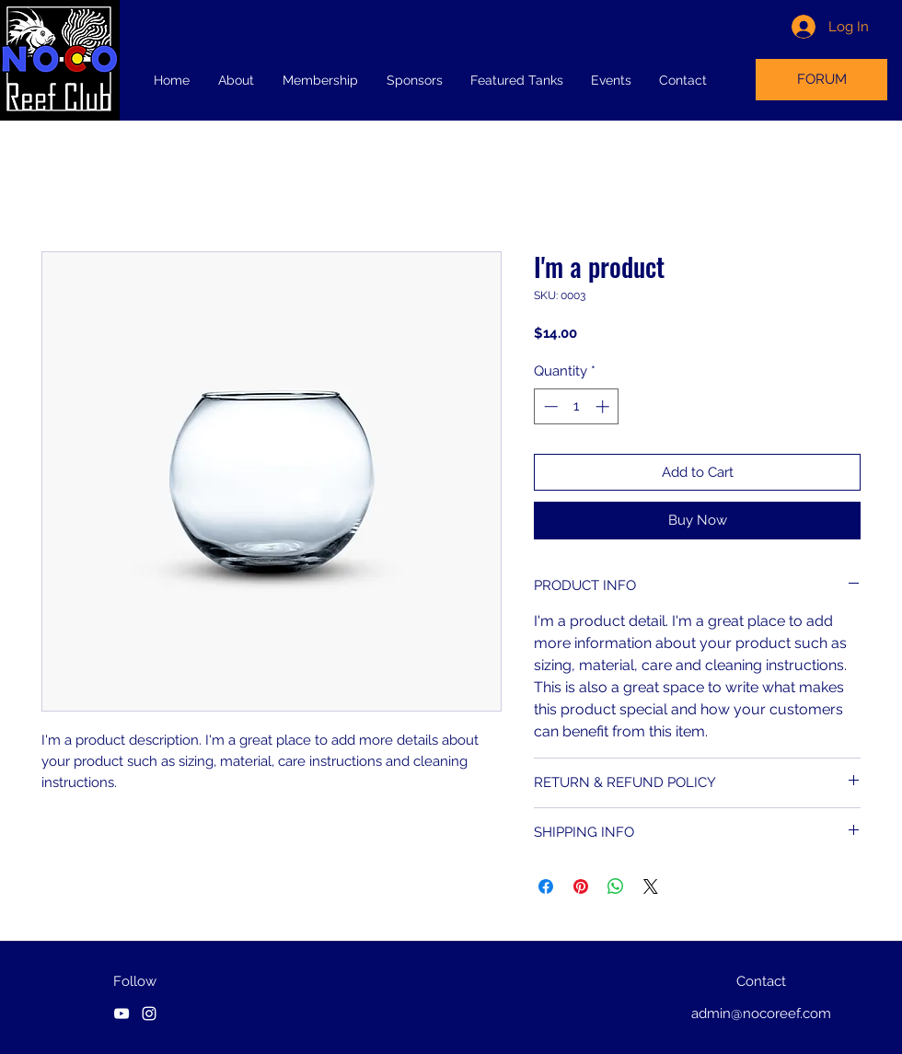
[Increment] (604, 406)
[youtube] (121, 1013)
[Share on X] (651, 886)
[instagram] (149, 1013)
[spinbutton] (576, 406)
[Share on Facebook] (546, 886)
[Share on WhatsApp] (616, 886)
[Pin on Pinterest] (581, 886)
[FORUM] (821, 79)
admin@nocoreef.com (761, 1013)
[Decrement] (549, 406)
